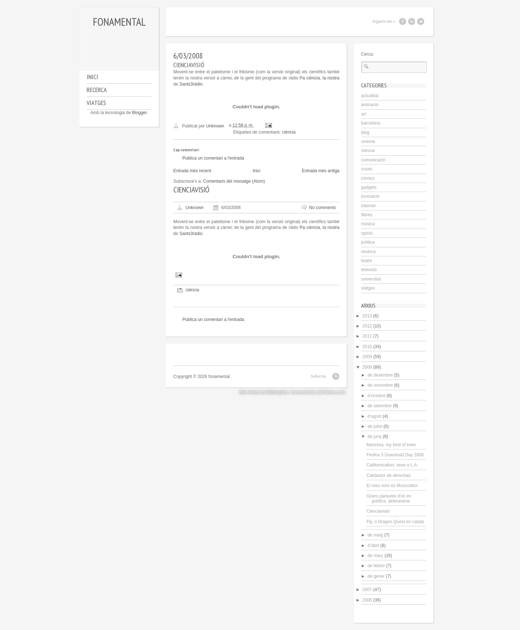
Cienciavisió (378, 511)
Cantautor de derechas (389, 475)
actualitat (369, 95)
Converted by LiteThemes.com (318, 392)
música (368, 223)
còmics (367, 178)
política (368, 242)
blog (365, 132)
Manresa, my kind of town (391, 444)
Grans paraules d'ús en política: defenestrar (389, 499)
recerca (368, 251)
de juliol (375, 426)
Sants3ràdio (191, 84)
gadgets (369, 187)
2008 (367, 367)
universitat (371, 279)
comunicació (373, 159)
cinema (368, 141)
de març (375, 555)
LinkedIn (411, 21)
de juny (375, 436)
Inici (92, 77)
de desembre (380, 375)
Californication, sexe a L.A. (392, 465)
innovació (370, 196)
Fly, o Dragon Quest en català (395, 521)
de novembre (380, 385)
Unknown (195, 207)
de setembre (380, 405)
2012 (367, 326)
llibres (366, 214)
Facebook (402, 21)
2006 (367, 600)
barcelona (370, 123)
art (363, 114)
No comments (322, 207)
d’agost (375, 416)
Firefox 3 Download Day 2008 (395, 454)
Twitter (420, 21)
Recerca (97, 90)
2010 (367, 346)
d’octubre (376, 395)
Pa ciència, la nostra (319, 78)
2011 (367, 336)
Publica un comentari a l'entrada (213, 158)
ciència (288, 132)
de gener (376, 576)
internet (368, 205)
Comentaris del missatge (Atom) (234, 181)
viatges (368, 288)
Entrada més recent (192, 170)
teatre (366, 260)
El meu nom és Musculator (392, 485)
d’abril (373, 545)
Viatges (96, 103)
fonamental (119, 21)
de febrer (376, 565)
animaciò (369, 104)
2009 (367, 356)
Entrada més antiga (320, 170)
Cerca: (367, 54)
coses (366, 168)
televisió (369, 269)
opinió (367, 233)
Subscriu (318, 376)
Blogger (139, 112)
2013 (367, 315)
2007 (367, 589)
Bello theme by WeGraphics (264, 392)
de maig (375, 535)
